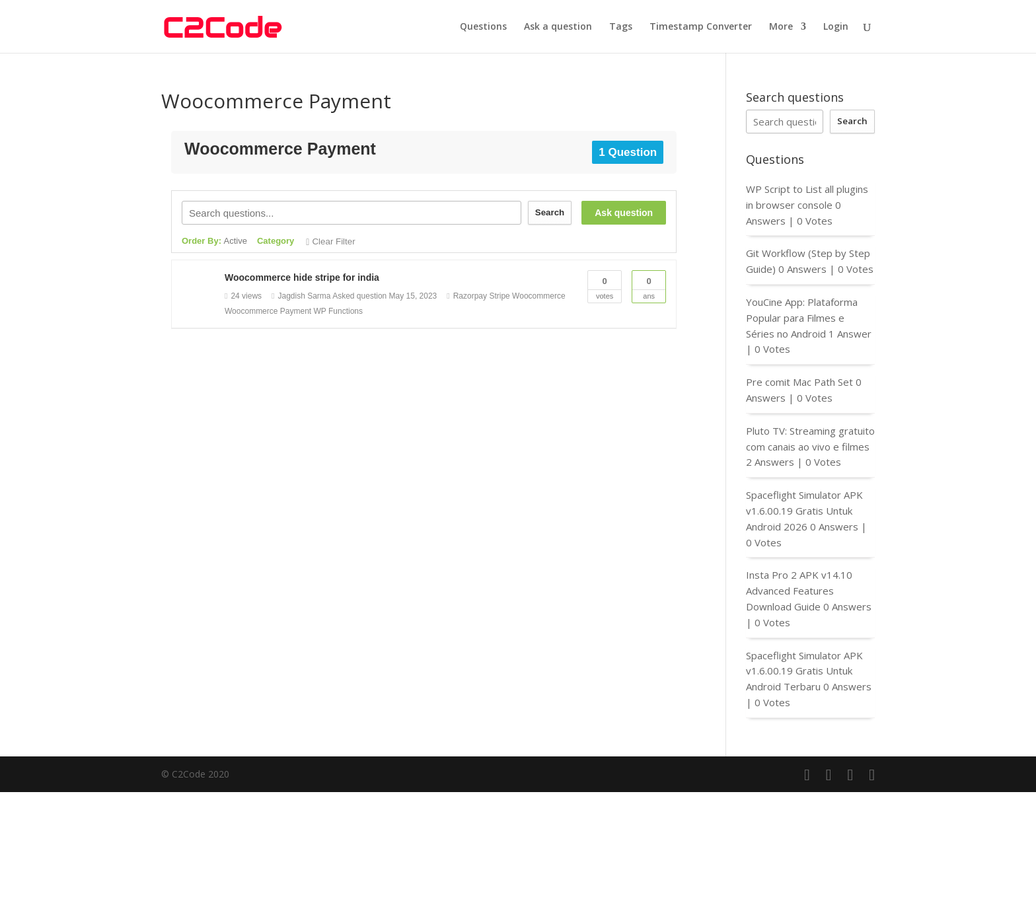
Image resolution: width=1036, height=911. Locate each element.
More (781, 27)
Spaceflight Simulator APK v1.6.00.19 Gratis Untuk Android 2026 (804, 510)
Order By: (214, 241)
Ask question (624, 212)
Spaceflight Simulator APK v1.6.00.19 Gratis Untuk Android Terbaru (804, 671)
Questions (483, 27)
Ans (648, 285)
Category (275, 241)
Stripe (499, 296)
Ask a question (558, 27)
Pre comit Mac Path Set (799, 381)
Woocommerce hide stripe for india (302, 277)
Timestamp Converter (700, 27)
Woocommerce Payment (268, 311)
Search (549, 212)
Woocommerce (538, 296)
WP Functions (338, 311)
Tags (620, 27)
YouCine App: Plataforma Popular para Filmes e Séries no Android (802, 317)
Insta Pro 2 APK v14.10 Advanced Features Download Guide (799, 590)
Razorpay (470, 296)
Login (835, 27)
